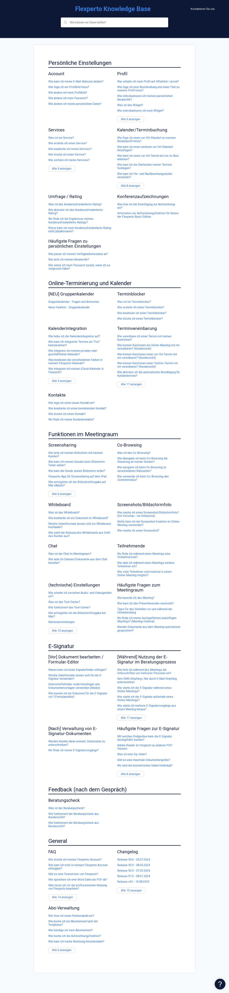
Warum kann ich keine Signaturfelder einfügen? (77, 669)
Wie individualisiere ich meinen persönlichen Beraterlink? (145, 97)
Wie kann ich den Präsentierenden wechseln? (145, 603)
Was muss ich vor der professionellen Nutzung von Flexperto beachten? (77, 887)
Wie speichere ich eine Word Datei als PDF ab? (77, 879)
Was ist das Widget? (130, 105)
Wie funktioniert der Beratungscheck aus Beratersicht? (73, 824)
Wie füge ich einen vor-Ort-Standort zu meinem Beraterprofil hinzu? (146, 139)
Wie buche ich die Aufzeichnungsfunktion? (74, 936)
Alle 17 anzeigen (131, 384)
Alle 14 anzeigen (62, 897)
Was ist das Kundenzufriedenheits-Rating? (75, 204)
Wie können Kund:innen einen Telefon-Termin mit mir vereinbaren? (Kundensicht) (147, 365)
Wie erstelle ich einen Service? (67, 143)
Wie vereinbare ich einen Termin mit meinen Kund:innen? (144, 338)
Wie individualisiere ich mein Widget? (140, 110)
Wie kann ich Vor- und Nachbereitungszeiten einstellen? (144, 175)
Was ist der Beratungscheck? (66, 808)
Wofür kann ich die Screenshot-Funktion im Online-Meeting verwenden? (148, 523)
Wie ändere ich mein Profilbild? (67, 92)
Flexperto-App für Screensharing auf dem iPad (77, 476)
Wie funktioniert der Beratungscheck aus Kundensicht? (73, 815)
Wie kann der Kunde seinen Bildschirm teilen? (76, 471)
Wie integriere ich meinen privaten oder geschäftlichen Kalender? (72, 352)
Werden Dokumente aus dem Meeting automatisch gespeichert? (148, 628)
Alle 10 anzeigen (62, 630)
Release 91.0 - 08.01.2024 (133, 876)
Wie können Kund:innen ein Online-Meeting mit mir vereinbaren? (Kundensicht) (148, 346)
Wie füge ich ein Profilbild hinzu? (68, 87)
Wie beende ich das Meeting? (135, 598)
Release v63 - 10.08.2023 (133, 881)
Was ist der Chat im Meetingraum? (69, 553)
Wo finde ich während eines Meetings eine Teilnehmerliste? (143, 555)
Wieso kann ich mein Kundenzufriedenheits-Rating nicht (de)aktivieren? (79, 229)
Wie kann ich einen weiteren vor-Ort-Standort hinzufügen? (145, 148)
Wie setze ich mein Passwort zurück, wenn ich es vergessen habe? (79, 267)
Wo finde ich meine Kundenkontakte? (71, 419)
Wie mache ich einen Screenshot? (138, 530)
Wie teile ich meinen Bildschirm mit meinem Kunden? (75, 454)
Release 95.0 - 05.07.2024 (133, 859)
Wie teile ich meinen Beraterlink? (68, 259)
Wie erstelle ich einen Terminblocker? (140, 307)
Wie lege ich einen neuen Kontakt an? (71, 403)
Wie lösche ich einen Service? (67, 154)
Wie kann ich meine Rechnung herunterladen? (76, 941)
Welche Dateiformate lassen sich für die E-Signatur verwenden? (75, 677)
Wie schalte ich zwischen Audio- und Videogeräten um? (80, 594)
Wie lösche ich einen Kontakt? (67, 414)
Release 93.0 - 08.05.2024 (133, 865)
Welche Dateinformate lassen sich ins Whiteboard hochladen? (79, 525)
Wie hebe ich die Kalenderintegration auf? (74, 336)
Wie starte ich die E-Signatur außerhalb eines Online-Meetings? (145, 698)
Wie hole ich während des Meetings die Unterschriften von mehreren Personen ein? (144, 671)
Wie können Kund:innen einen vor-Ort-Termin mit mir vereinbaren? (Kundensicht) (147, 356)
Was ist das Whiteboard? (64, 512)
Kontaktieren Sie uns (203, 9)
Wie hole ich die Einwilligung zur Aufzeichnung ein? (146, 206)
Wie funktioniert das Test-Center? (69, 607)
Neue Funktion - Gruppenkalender (69, 307)
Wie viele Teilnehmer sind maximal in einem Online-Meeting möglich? (144, 573)
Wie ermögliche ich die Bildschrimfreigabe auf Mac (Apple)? (77, 483)
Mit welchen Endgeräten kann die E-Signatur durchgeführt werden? (144, 738)
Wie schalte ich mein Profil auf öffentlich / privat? (148, 81)
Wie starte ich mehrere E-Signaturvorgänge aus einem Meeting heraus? (146, 707)
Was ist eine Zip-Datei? (132, 754)
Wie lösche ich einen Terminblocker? (140, 318)
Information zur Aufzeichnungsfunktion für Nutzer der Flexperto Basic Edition (148, 215)
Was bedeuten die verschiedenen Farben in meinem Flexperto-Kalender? (75, 361)
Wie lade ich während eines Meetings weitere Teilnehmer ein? (145, 564)
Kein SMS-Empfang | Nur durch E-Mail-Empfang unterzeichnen (147, 680)
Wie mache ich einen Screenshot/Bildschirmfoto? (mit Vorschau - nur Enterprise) (148, 514)
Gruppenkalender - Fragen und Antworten (73, 302)
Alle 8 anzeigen (130, 185)
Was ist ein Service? (61, 137)
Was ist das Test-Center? (64, 602)
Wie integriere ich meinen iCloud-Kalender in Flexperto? (76, 370)
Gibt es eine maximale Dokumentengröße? (143, 760)
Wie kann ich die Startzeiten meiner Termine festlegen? (144, 166)
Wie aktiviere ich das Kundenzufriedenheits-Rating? (76, 211)
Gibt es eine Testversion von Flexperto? (73, 874)
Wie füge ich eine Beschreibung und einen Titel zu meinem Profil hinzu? (148, 88)
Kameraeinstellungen (61, 622)
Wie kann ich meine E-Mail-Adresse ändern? (75, 81)
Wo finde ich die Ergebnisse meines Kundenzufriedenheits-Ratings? (70, 220)
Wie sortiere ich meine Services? (69, 160)
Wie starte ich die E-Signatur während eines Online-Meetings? (144, 689)
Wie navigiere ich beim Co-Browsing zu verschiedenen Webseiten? (141, 469)
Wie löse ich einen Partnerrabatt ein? (71, 915)
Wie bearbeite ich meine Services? (70, 149)
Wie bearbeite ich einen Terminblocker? (141, 313)
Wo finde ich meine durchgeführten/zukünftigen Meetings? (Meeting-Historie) (146, 619)
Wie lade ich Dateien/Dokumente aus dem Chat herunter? (77, 561)
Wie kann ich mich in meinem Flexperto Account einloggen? (78, 866)
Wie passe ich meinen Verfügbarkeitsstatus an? (78, 254)
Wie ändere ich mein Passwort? (68, 98)
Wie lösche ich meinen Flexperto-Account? (75, 859)
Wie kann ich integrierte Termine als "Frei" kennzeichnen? (74, 343)
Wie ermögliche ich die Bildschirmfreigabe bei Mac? (77, 614)
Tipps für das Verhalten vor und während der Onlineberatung (144, 610)
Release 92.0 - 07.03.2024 (133, 870)
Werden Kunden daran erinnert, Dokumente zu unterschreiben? (76, 743)
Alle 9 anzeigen (61, 168)
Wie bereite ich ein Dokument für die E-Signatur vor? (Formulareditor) (77, 695)
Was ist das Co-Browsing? (133, 453)
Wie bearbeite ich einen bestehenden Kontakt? (77, 408)
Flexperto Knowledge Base (113, 9)
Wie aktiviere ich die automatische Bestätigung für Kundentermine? (148, 373)
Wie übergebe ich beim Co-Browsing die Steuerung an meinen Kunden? (142, 460)
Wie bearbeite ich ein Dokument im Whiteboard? (78, 518)
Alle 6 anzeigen (130, 119)
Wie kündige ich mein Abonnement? (70, 930)
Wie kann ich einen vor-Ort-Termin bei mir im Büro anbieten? (148, 157)
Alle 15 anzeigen (131, 890)
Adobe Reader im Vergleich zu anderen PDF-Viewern (145, 747)
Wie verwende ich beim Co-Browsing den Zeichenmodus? (143, 478)
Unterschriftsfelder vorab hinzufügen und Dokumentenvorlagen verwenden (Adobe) (74, 686)
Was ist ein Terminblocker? (134, 302)
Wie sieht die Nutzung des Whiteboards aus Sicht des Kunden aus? (79, 534)
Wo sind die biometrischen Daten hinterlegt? (145, 765)
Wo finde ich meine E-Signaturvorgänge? (73, 750)
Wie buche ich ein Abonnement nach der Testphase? (73, 923)
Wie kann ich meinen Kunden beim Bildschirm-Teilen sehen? (77, 463)
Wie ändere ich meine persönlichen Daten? (74, 104)
